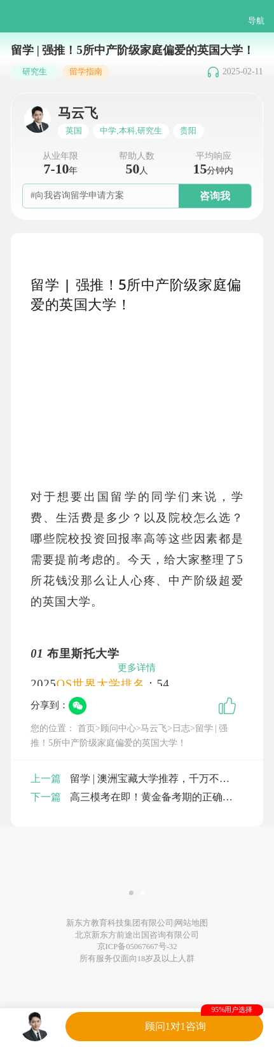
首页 (86, 728)
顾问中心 (118, 728)
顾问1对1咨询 (175, 1026)
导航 (256, 21)
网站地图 (191, 923)
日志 (181, 728)
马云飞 (153, 728)
